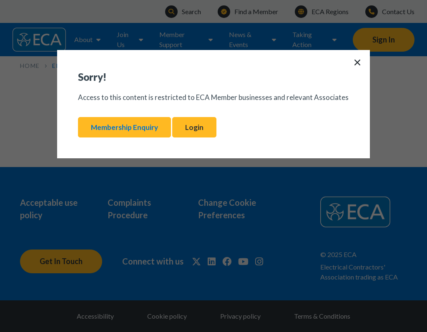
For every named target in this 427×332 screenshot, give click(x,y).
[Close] (357, 62)
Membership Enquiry (124, 127)
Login (194, 127)
